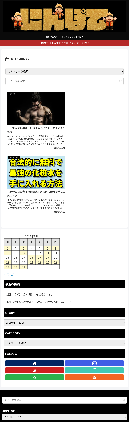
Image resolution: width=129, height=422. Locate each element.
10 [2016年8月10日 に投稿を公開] (23, 187)
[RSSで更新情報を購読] (94, 312)
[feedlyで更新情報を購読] (34, 312)
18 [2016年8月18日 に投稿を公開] (31, 192)
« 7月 (6, 209)
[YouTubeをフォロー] (34, 304)
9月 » (14, 209)
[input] (64, 81)
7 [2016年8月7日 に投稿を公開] (55, 182)
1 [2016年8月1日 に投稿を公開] (7, 182)
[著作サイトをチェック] (34, 297)
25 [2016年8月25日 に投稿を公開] (31, 196)
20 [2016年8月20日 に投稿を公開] (47, 192)
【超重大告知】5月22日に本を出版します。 (28, 229)
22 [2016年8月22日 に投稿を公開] (7, 196)
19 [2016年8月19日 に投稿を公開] (39, 192)
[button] (120, 81)
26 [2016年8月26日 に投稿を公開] (39, 196)
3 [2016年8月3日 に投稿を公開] (23, 182)
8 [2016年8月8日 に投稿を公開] (7, 187)
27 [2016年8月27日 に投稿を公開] (47, 196)
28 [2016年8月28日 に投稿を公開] (55, 196)
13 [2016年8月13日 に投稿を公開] (47, 187)
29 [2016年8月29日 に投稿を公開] (7, 201)
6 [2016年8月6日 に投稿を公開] (47, 182)
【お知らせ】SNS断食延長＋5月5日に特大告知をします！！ (38, 236)
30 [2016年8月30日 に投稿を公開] (15, 201)
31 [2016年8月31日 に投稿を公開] (23, 201)
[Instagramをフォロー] (94, 297)
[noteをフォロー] (94, 304)
